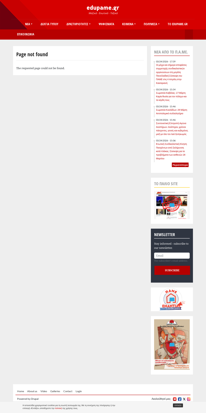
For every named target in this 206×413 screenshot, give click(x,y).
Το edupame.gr (177, 24)
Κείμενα (127, 24)
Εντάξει (178, 405)
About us (32, 391)
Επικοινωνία (25, 34)
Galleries (55, 391)
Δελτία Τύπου (49, 24)
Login (79, 391)
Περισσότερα (180, 164)
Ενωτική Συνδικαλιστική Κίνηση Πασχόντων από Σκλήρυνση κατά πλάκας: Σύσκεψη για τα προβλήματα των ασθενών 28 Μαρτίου (171, 151)
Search (189, 34)
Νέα (27, 24)
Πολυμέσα (150, 24)
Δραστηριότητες (77, 24)
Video (43, 391)
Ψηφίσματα (106, 24)
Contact (67, 391)
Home (20, 391)
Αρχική (17, 24)
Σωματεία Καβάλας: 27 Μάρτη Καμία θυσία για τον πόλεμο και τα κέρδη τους (171, 96)
